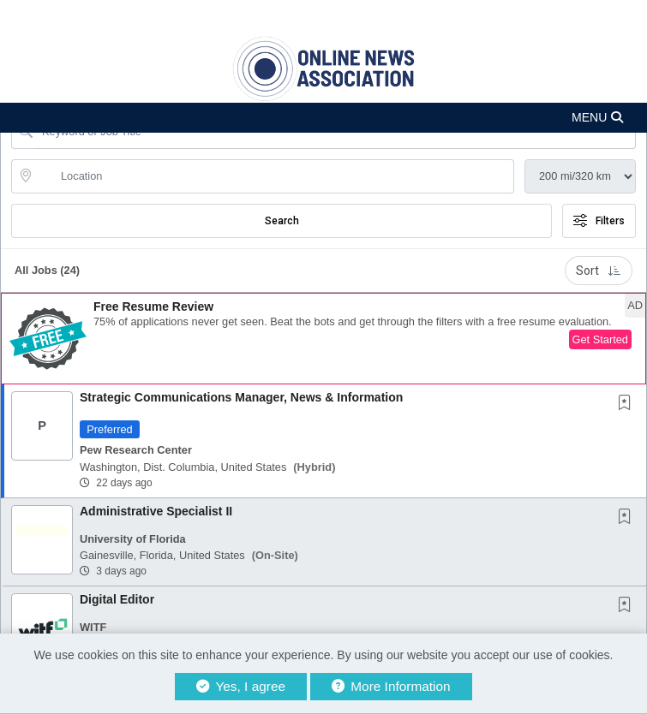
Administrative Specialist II (156, 511)
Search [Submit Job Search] (282, 221)
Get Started (600, 339)
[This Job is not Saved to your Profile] (628, 404)
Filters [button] (599, 221)
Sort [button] (598, 270)
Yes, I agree (240, 686)
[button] (323, 118)
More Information (391, 686)
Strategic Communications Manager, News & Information (241, 397)
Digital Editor (117, 599)
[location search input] (274, 176)
